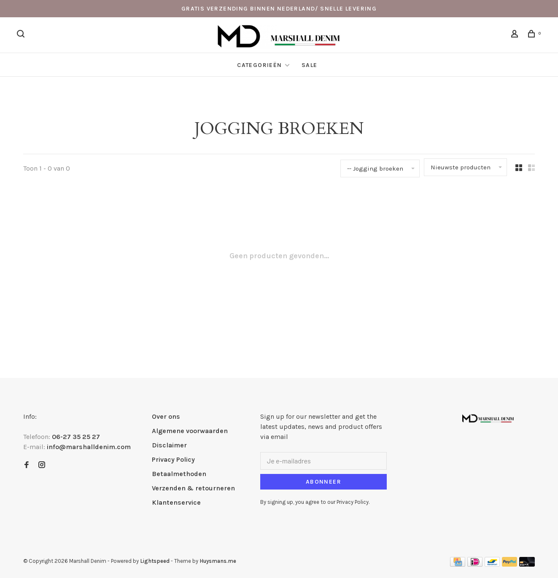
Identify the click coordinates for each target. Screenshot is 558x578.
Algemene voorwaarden (190, 431)
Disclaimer (169, 445)
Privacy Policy (173, 459)
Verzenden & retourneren (193, 488)
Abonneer (323, 481)
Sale (310, 65)
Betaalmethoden (179, 474)
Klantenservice (176, 502)
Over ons (166, 416)
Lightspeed (155, 561)
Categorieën (260, 65)
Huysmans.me (217, 561)
